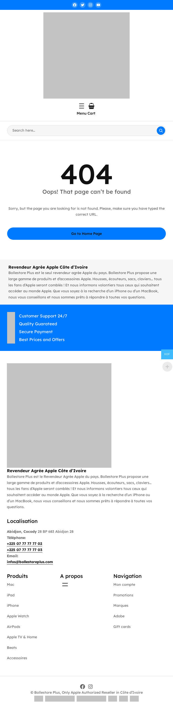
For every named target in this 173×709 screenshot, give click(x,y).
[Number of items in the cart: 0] (91, 106)
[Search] (161, 130)
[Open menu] (81, 106)
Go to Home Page (86, 233)
